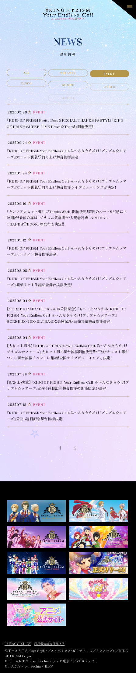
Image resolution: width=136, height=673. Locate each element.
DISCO (26, 88)
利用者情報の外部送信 (49, 644)
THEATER (68, 76)
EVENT (109, 77)
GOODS (68, 91)
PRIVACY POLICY (18, 644)
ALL (26, 74)
